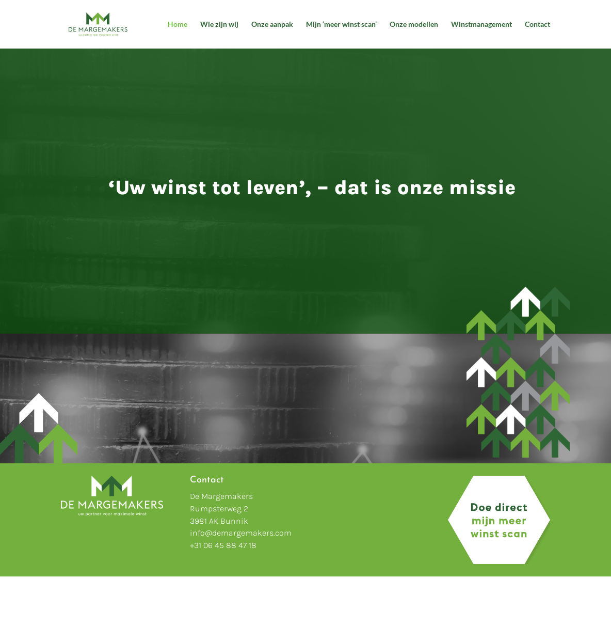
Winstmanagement (481, 24)
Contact (537, 24)
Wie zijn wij (219, 24)
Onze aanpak (272, 24)
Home (177, 24)
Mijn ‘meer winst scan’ (341, 24)
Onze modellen (414, 24)
